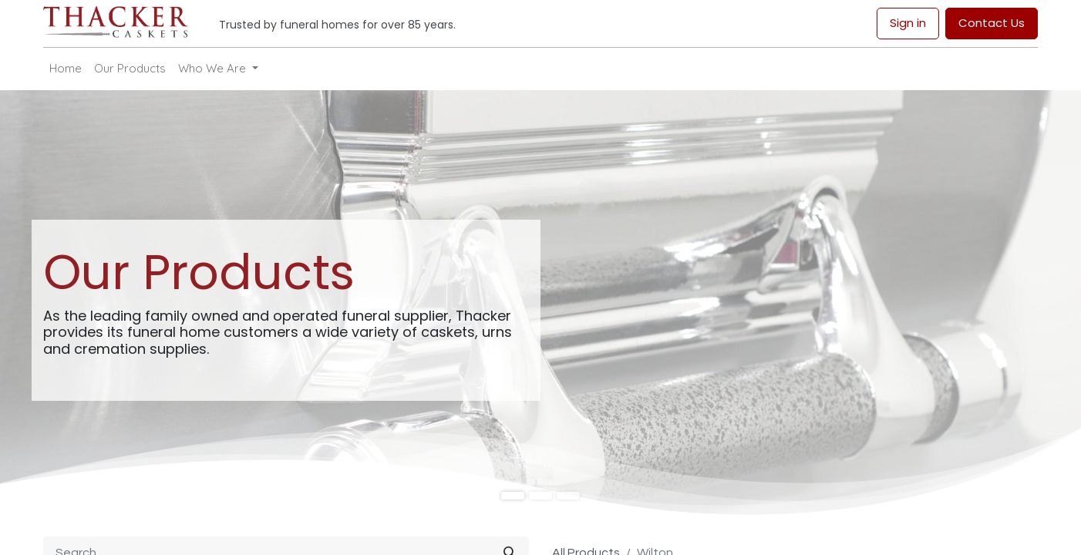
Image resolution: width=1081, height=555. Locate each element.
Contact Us (991, 23)
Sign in (908, 23)
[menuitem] (65, 69)
